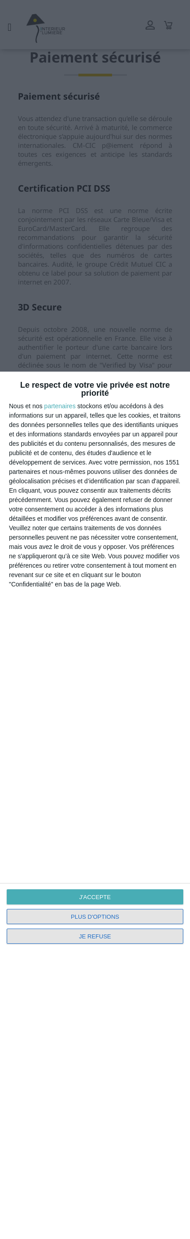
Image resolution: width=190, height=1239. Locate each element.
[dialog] (95, 805)
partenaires (60, 406)
